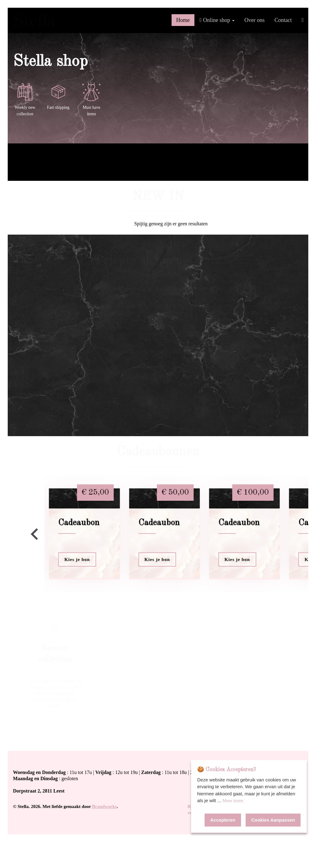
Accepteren (222, 820)
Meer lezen (232, 800)
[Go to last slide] (35, 534)
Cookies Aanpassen (273, 820)
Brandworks (104, 806)
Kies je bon (77, 559)
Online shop (217, 20)
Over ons (254, 20)
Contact (283, 20)
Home (183, 20)
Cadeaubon (79, 523)
